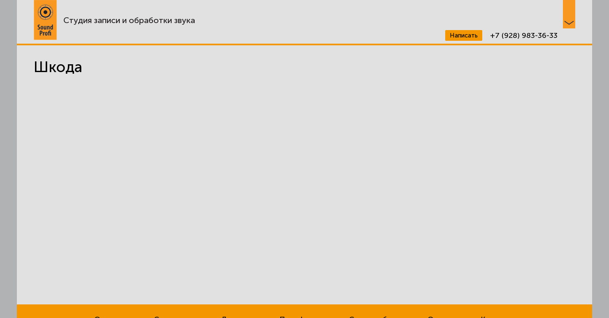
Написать (464, 35)
